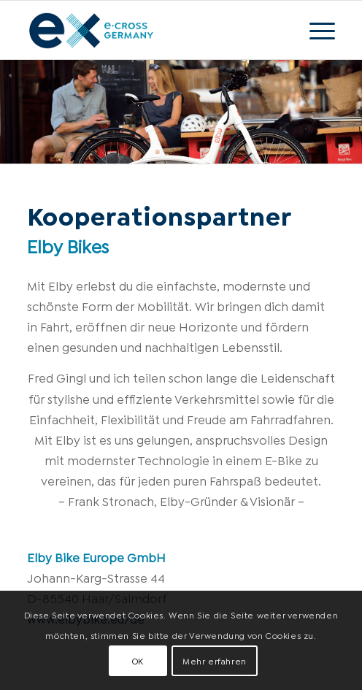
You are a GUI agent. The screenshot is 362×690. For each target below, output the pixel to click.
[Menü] (315, 30)
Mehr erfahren (214, 660)
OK (138, 660)
